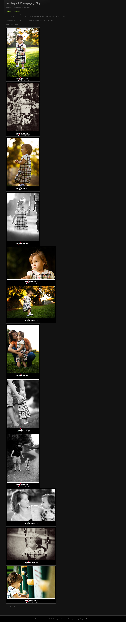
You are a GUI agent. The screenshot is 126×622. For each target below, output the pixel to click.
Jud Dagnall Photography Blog (23, 3)
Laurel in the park (13, 12)
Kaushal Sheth (50, 618)
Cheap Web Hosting (85, 618)
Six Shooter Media (66, 618)
